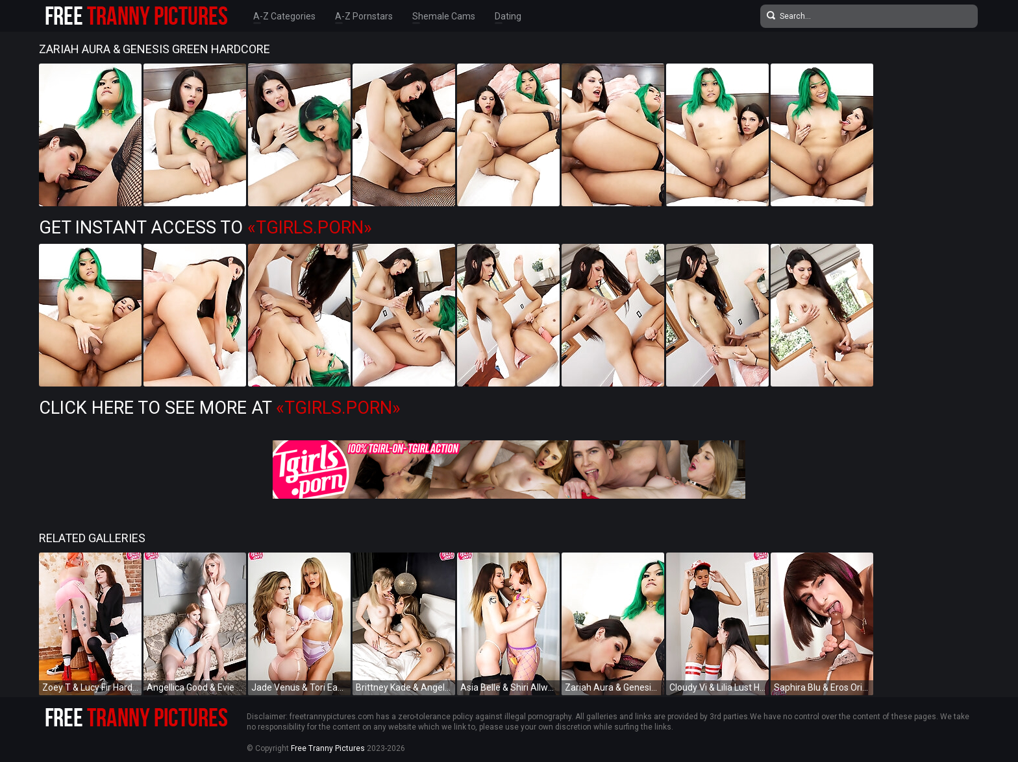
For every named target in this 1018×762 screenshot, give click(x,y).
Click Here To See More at (220, 408)
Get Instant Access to (205, 227)
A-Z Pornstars (364, 16)
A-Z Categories (284, 16)
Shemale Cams (443, 16)
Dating (508, 16)
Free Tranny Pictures (328, 748)
